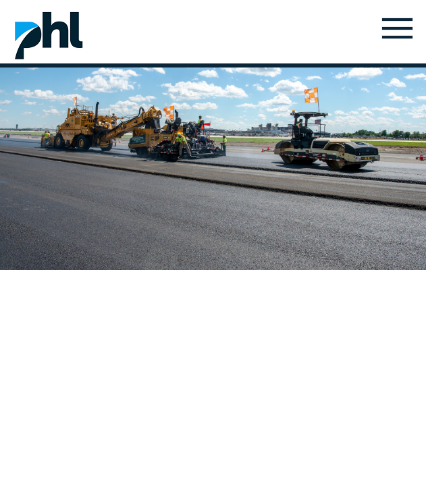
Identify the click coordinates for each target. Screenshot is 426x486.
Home (49, 35)
